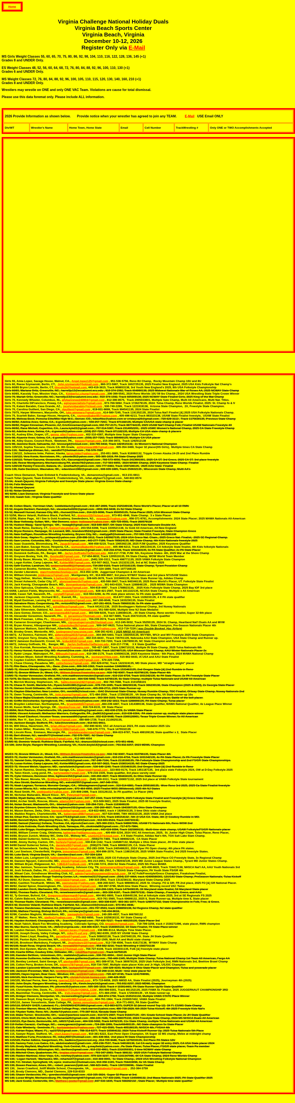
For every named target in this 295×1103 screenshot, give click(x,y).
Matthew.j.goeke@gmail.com (74, 1080)
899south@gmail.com (70, 653)
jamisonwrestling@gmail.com (119, 867)
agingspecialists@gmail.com (83, 403)
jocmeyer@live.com (105, 656)
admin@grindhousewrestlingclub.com (100, 873)
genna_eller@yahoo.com (66, 434)
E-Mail (137, 47)
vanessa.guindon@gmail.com (72, 600)
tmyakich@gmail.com (119, 923)
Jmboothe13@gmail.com (74, 568)
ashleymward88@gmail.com (95, 447)
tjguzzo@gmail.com (88, 440)
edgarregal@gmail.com (92, 769)
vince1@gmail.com (73, 860)
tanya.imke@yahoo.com (82, 453)
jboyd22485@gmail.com (77, 999)
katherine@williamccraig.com (82, 832)
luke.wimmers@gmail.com (83, 412)
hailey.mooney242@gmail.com (81, 682)
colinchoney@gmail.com (72, 663)
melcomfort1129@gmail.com (81, 660)
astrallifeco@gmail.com (68, 606)
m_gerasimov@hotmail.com (82, 616)
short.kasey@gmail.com (70, 1033)
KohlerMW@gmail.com (75, 562)
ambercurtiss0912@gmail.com (71, 565)
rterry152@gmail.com (69, 638)
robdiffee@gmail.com (89, 952)
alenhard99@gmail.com (78, 961)
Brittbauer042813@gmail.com (69, 559)
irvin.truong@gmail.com (71, 694)
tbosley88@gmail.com (64, 556)
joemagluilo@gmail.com (83, 914)
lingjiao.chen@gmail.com (76, 1052)
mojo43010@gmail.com (77, 590)
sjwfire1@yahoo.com (58, 917)
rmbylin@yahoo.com (74, 939)
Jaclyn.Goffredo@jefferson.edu (85, 553)
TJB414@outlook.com (71, 864)
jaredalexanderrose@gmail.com (89, 732)
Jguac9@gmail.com (73, 543)
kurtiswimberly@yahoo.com (75, 1027)
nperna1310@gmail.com (74, 980)
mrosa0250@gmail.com (78, 945)
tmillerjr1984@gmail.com (68, 729)
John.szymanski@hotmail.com (78, 384)
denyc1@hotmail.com (69, 948)
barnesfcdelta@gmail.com (68, 810)
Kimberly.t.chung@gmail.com (85, 393)
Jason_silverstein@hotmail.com (75, 609)
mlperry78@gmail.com (75, 964)
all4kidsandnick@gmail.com (53, 738)
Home (12, 6)
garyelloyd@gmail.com (71, 936)
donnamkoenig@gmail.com (84, 584)
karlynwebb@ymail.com (69, 772)
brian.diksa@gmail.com (66, 726)
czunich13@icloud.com (103, 835)
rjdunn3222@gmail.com (70, 879)
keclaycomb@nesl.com (96, 597)
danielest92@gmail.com (73, 838)
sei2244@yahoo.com (90, 974)
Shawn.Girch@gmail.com (76, 889)
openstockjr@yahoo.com (78, 882)
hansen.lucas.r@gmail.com (77, 930)
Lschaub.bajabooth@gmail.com (70, 870)
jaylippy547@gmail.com (85, 967)
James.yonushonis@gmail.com (93, 1002)
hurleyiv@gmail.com (69, 842)
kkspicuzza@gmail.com (72, 587)
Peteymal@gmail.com (81, 794)
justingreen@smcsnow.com (74, 631)
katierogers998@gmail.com (82, 813)
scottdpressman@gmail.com (75, 970)
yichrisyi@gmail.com (63, 719)
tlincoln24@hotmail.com (70, 387)
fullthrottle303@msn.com (67, 857)
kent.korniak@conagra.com (71, 647)
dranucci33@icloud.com (94, 515)
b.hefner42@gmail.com (69, 578)
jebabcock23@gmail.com (78, 898)
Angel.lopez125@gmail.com (89, 381)
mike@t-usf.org (77, 933)
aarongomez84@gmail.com (67, 612)
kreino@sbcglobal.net (64, 527)
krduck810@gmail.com (77, 641)
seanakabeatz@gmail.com (110, 1068)
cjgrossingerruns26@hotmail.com (90, 622)
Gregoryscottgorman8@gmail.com (71, 895)
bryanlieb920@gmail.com (83, 704)
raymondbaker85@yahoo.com (97, 415)
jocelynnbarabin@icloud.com (82, 406)
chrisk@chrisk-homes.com (88, 977)
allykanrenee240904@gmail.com (83, 399)
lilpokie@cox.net (69, 707)
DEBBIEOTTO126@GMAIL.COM (76, 989)
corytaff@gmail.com (67, 594)
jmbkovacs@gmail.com (53, 575)
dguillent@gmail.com (76, 409)
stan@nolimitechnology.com (59, 572)
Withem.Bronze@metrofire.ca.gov (82, 672)
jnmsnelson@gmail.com (79, 851)
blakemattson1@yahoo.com (97, 628)
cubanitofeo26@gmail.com (76, 625)
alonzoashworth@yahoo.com (79, 581)
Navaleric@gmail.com (69, 848)
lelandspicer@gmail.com (79, 886)
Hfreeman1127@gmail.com (68, 619)
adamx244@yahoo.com (74, 801)
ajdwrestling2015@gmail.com (74, 634)
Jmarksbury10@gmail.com (85, 942)
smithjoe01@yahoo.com (53, 791)
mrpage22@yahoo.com (111, 518)
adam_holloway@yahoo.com (89, 521)
